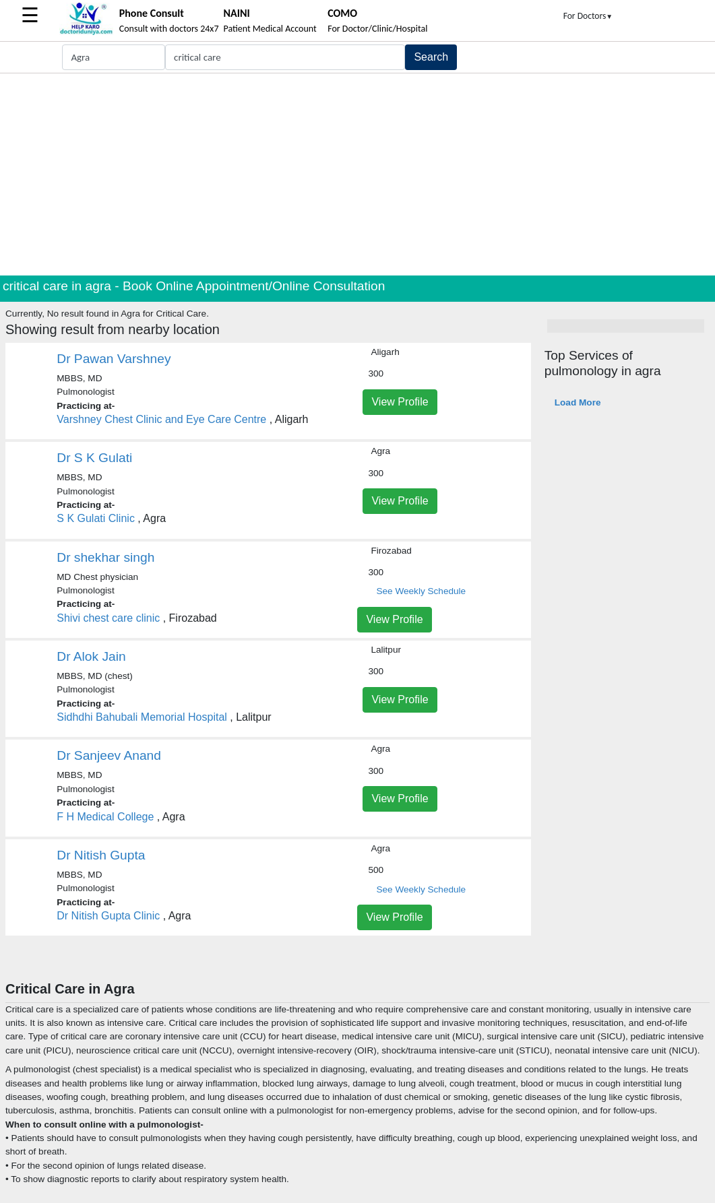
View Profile (399, 402)
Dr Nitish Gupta (101, 855)
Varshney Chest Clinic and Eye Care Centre (161, 419)
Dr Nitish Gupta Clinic (108, 915)
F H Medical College (105, 816)
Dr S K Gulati (94, 458)
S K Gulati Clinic (96, 518)
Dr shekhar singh (105, 557)
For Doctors (588, 16)
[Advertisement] (357, 174)
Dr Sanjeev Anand (109, 755)
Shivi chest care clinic (108, 618)
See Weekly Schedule (421, 591)
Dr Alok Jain (91, 656)
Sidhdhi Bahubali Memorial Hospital (142, 717)
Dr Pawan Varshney (113, 359)
